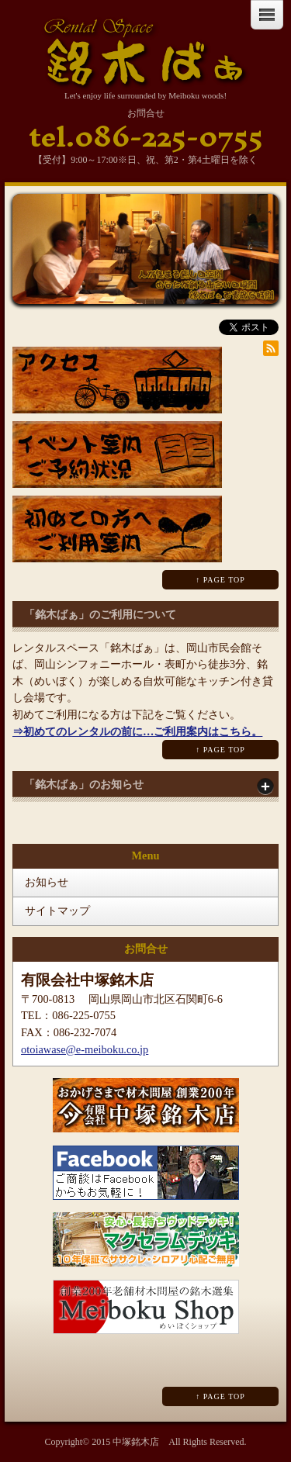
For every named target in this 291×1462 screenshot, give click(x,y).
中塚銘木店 (136, 1441)
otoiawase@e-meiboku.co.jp (84, 1049)
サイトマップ (57, 910)
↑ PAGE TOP (220, 579)
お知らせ (46, 882)
